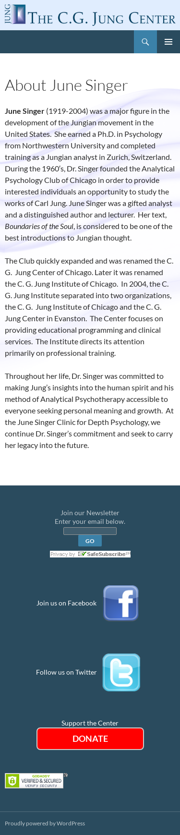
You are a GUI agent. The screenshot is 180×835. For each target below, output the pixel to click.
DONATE (90, 738)
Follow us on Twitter (66, 672)
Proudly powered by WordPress (45, 823)
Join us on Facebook (66, 603)
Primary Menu (168, 41)
